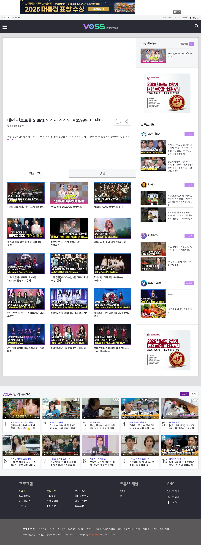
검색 (196, 26)
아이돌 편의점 (82, 496)
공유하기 (126, 121)
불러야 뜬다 (24, 496)
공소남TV (79, 491)
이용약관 (147, 528)
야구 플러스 (24, 501)
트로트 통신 (80, 505)
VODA (177, 17)
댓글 (102, 173)
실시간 (184, 394)
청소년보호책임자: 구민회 (129, 528)
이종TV (22, 505)
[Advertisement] (64, 153)
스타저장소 (52, 496)
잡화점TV (51, 505)
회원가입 (17, 17)
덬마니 (123, 491)
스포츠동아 (167, 17)
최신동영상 (36, 173)
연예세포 (51, 491)
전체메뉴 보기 (5, 27)
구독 (189, 134)
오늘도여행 (52, 501)
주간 (194, 394)
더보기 (10, 139)
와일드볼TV (81, 501)
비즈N (184, 17)
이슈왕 (22, 491)
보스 (122, 496)
